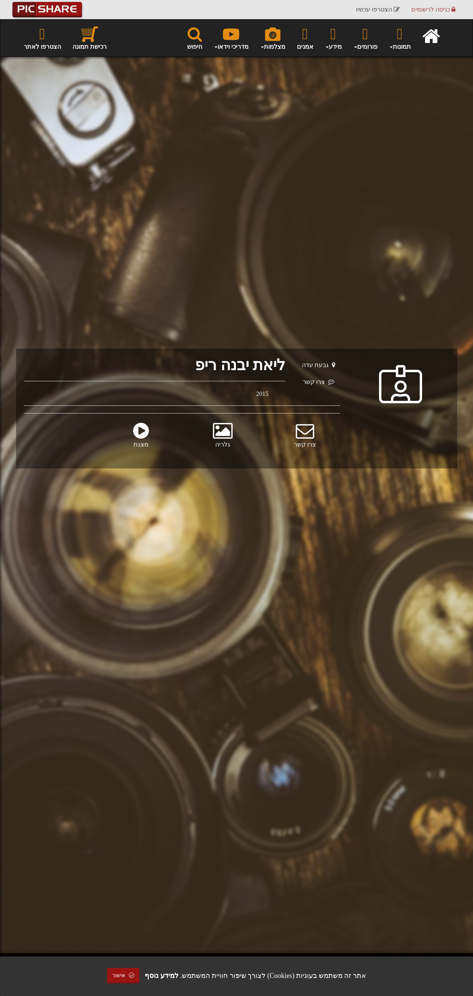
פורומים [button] (365, 37)
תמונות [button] (400, 37)
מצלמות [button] (272, 37)
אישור (123, 975)
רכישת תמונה (90, 37)
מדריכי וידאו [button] (231, 37)
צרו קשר (318, 382)
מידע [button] (333, 37)
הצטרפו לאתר (42, 37)
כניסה (433, 9)
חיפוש (194, 37)
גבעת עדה (318, 365)
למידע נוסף (161, 975)
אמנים (305, 37)
